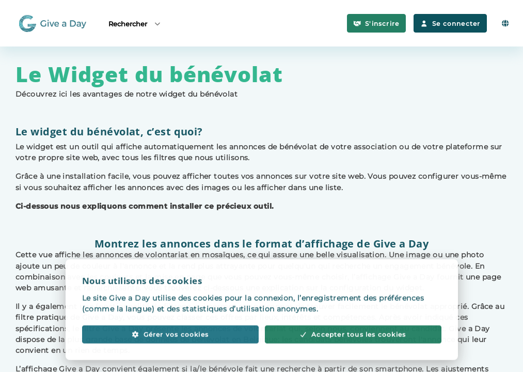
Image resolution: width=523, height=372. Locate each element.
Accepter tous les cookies (353, 346)
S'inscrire (377, 23)
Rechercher (135, 23)
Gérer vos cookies (170, 346)
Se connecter (450, 23)
